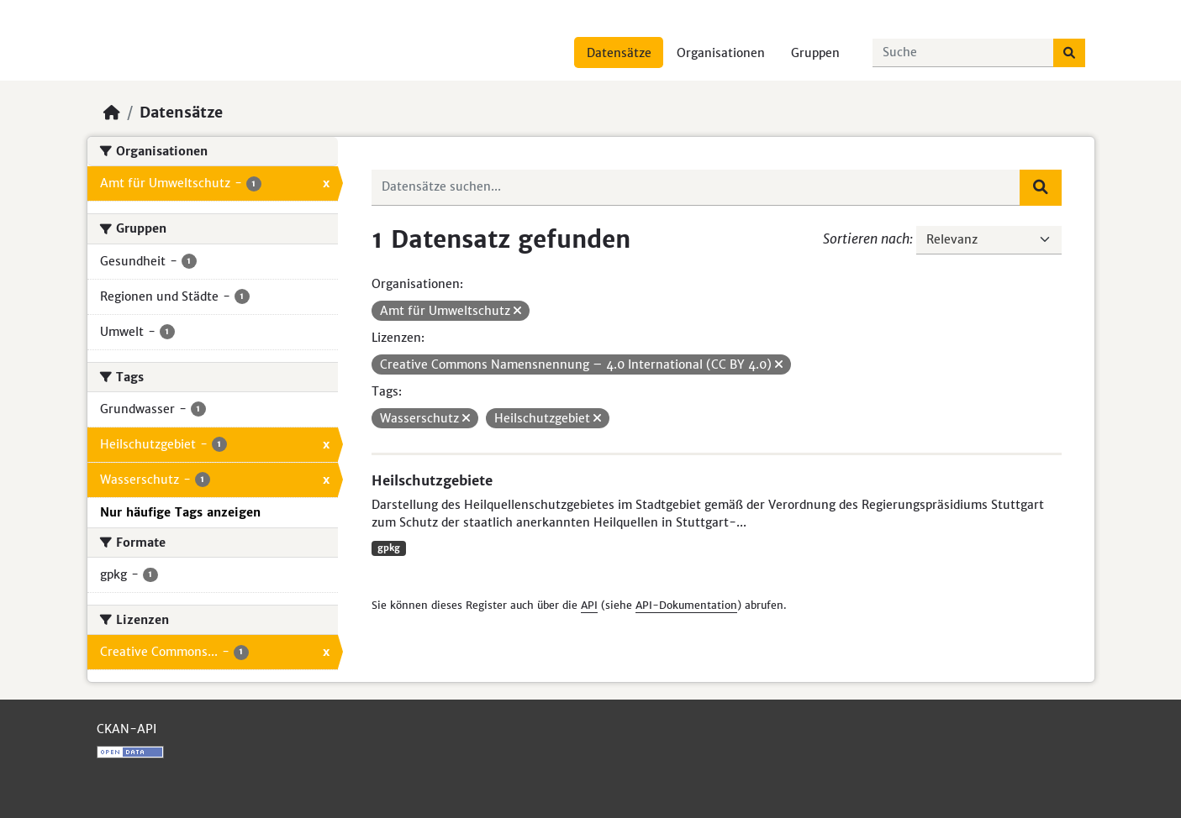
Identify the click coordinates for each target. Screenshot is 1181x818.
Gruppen (815, 52)
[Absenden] (1069, 53)
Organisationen (721, 52)
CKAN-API (126, 729)
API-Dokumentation (686, 605)
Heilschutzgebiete (432, 480)
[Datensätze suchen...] (963, 53)
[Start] (111, 112)
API (589, 605)
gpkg (388, 548)
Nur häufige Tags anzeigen (180, 512)
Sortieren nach (866, 238)
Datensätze (619, 52)
